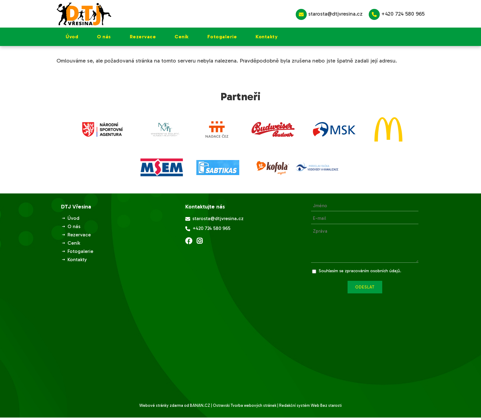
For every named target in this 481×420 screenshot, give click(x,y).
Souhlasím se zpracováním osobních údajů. (360, 270)
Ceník (182, 37)
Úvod (72, 37)
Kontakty (267, 37)
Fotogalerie (222, 37)
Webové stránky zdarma (161, 405)
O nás (104, 37)
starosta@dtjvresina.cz (329, 14)
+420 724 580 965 (397, 14)
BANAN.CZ (200, 405)
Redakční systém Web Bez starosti (310, 405)
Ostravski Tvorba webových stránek (244, 405)
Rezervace (143, 37)
